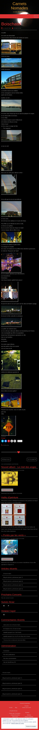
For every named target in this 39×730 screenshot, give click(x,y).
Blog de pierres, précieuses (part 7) (13, 577)
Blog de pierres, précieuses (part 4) (13, 588)
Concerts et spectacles (25, 703)
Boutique (27, 712)
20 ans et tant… (7, 573)
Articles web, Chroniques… (15, 713)
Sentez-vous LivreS (26, 707)
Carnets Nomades (19, 6)
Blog (16, 707)
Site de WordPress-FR (9, 662)
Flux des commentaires (9, 658)
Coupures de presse (15, 715)
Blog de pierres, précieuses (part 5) (13, 585)
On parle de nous (13, 710)
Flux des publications (9, 654)
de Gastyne (6, 628)
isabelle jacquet (7, 632)
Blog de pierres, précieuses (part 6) (13, 581)
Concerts (27, 705)
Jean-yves (6, 625)
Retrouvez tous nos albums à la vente (11, 493)
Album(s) (29, 715)
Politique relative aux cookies (17, 723)
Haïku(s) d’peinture (29, 716)
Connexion (6, 650)
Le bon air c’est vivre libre (18, 640)
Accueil (10, 707)
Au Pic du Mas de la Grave (22, 636)
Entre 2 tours (15, 716)
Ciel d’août (18, 632)
